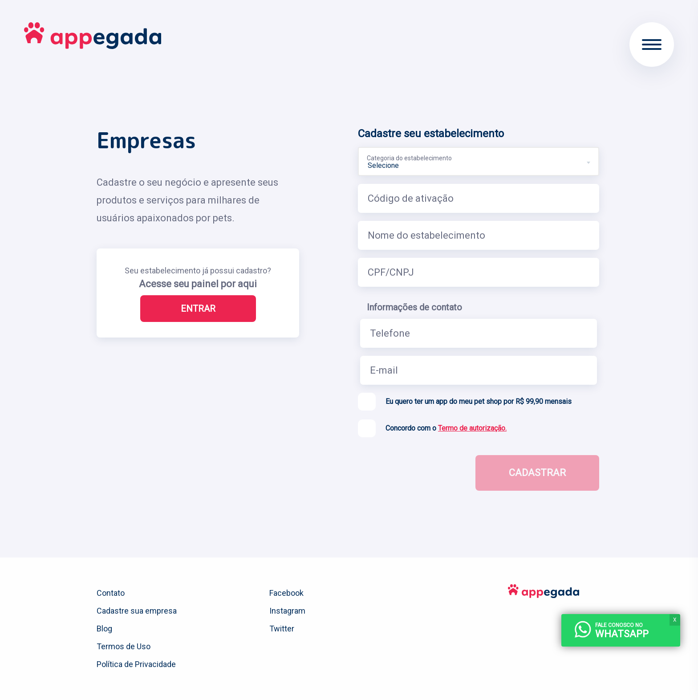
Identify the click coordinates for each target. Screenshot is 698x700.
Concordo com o (446, 428)
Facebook (286, 593)
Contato (111, 593)
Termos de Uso (123, 646)
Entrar (198, 308)
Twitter (281, 628)
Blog (104, 628)
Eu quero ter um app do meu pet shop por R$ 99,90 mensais (479, 401)
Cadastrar (537, 472)
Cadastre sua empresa (137, 610)
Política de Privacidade (136, 664)
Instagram (287, 610)
